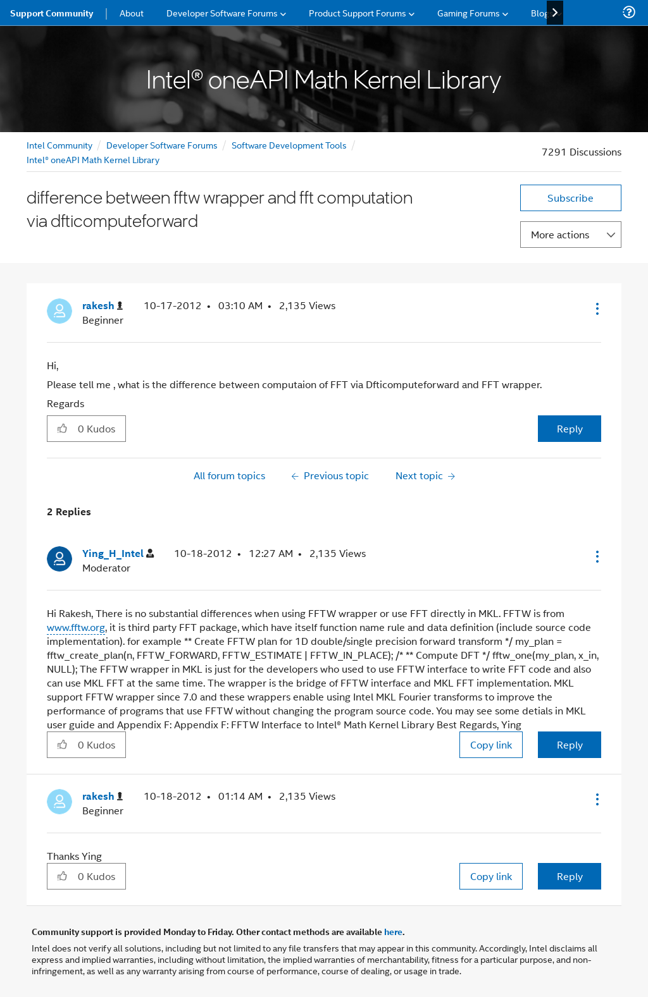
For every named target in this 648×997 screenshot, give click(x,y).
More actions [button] (560, 234)
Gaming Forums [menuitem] (468, 12)
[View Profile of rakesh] (102, 305)
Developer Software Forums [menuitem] (222, 12)
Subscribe (570, 197)
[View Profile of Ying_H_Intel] (118, 553)
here (393, 931)
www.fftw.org (76, 627)
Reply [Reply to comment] (570, 744)
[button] (596, 308)
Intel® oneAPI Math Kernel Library (93, 159)
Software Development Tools (289, 144)
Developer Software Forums (162, 144)
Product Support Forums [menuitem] (357, 12)
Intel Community (59, 144)
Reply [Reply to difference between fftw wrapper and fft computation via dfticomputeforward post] (570, 428)
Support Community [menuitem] (51, 13)
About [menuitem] (132, 12)
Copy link (491, 744)
